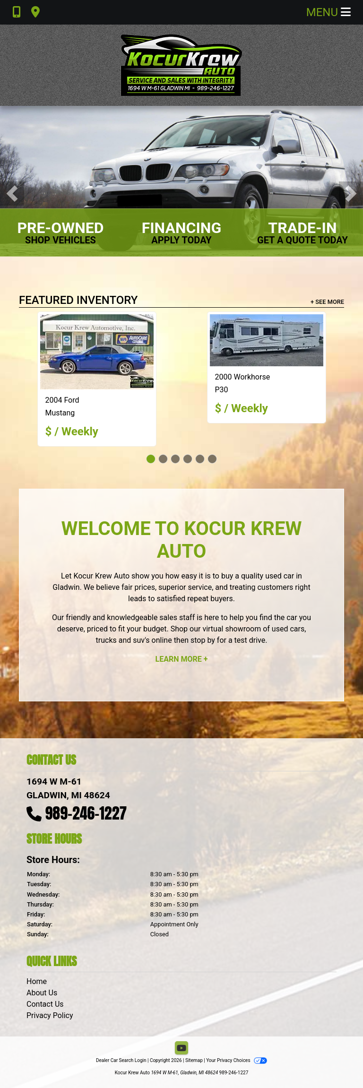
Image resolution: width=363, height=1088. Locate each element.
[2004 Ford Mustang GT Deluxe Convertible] (97, 352)
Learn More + (182, 659)
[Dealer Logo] (181, 65)
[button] (12, 193)
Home (36, 981)
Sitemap (194, 1060)
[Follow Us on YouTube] (181, 1048)
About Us (41, 992)
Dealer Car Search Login (121, 1060)
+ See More (327, 301)
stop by (202, 640)
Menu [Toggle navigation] (328, 12)
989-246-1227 (86, 813)
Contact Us (45, 1004)
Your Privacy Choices (236, 1060)
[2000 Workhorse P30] (266, 340)
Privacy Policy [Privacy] (49, 1015)
